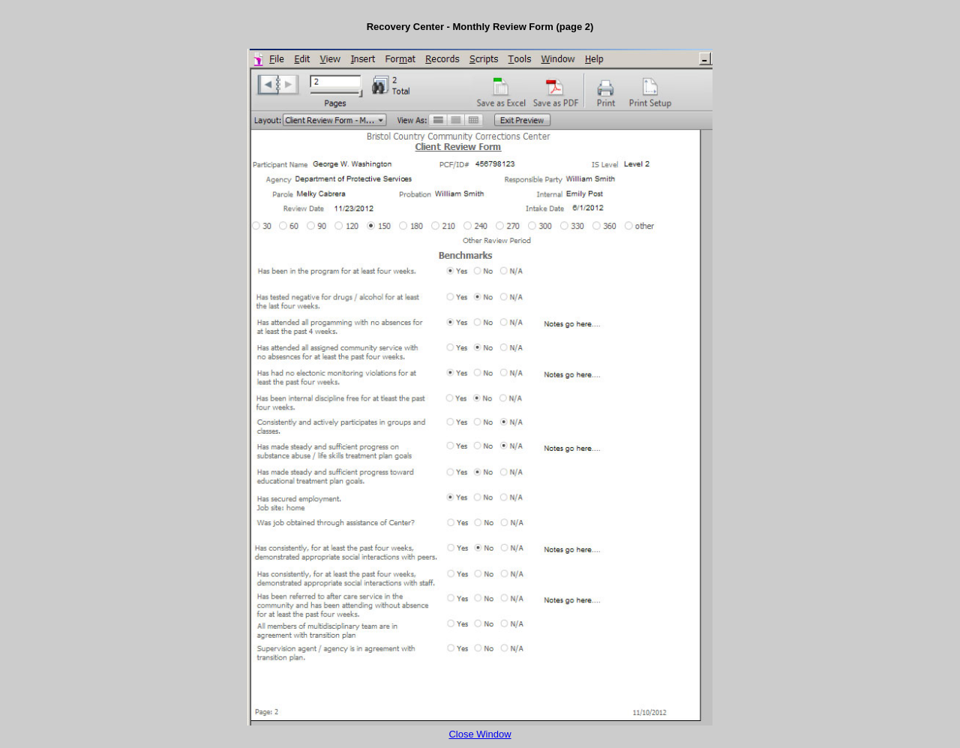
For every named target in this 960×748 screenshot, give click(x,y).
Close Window (479, 734)
